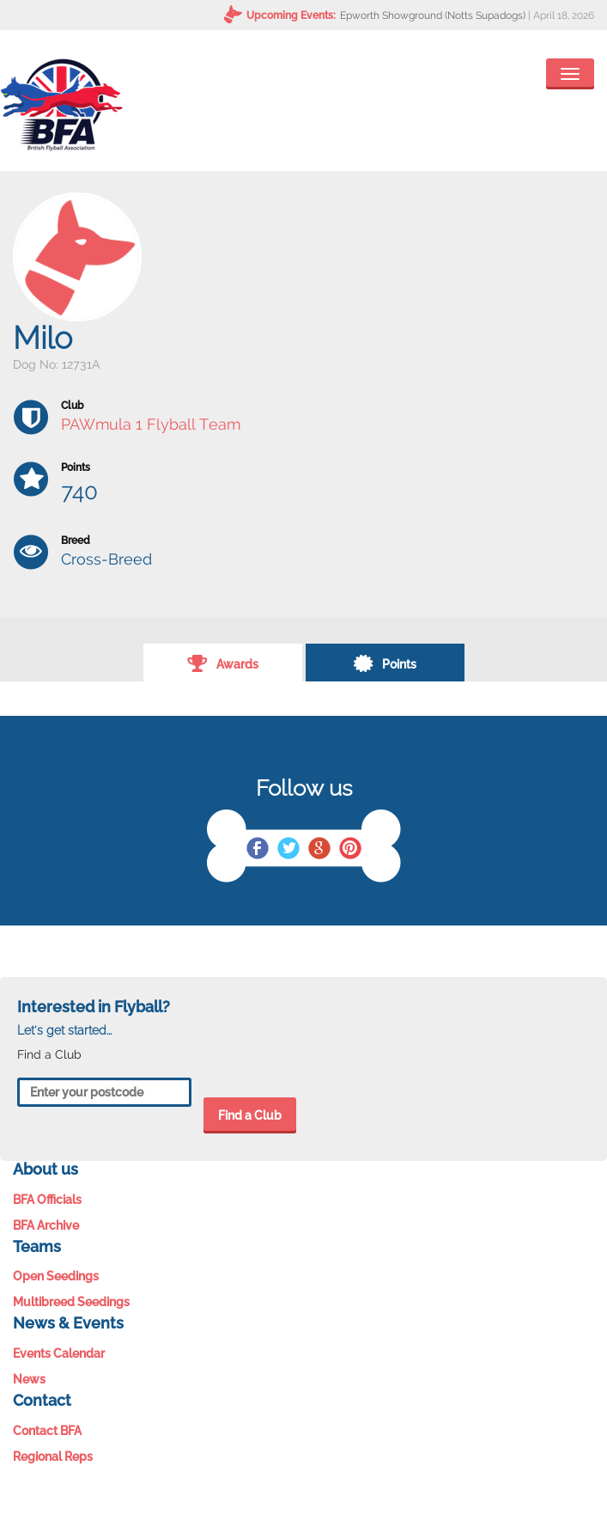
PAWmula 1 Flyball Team (150, 424)
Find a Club (250, 1115)
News (29, 1379)
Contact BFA (47, 1431)
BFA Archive (46, 1225)
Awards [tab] (222, 662)
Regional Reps (53, 1456)
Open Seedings (56, 1276)
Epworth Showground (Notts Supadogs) (432, 15)
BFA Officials (47, 1199)
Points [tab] (384, 662)
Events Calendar (59, 1353)
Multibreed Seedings (71, 1302)
